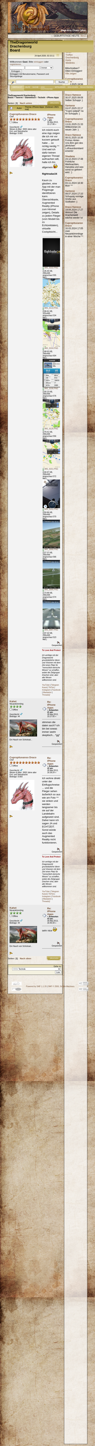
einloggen (39, 61)
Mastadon (47, 692)
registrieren (15, 64)
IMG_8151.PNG (50, 469)
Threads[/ (46, 695)
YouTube (46, 685)
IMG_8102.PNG (50, 268)
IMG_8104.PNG (50, 348)
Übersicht (17, 87)
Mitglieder (60, 87)
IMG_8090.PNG (50, 549)
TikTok (51, 687)
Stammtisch (30, 97)
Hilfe (27, 87)
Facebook (56, 690)
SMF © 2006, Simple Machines (61, 986)
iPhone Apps (53, 97)
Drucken (54, 103)
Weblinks (70, 63)
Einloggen (73, 87)
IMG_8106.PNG (50, 388)
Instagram (46, 690)
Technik (41, 97)
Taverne (19, 97)
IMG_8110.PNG (50, 308)
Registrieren (86, 87)
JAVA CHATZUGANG (47, 88)
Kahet (13, 701)
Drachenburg (72, 57)
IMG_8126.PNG (50, 429)
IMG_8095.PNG (50, 590)
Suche (35, 87)
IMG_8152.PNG (50, 509)
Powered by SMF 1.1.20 (36, 986)
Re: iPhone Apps (51, 705)
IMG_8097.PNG (50, 630)
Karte (68, 60)
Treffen (68, 55)
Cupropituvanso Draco (23, 114)
